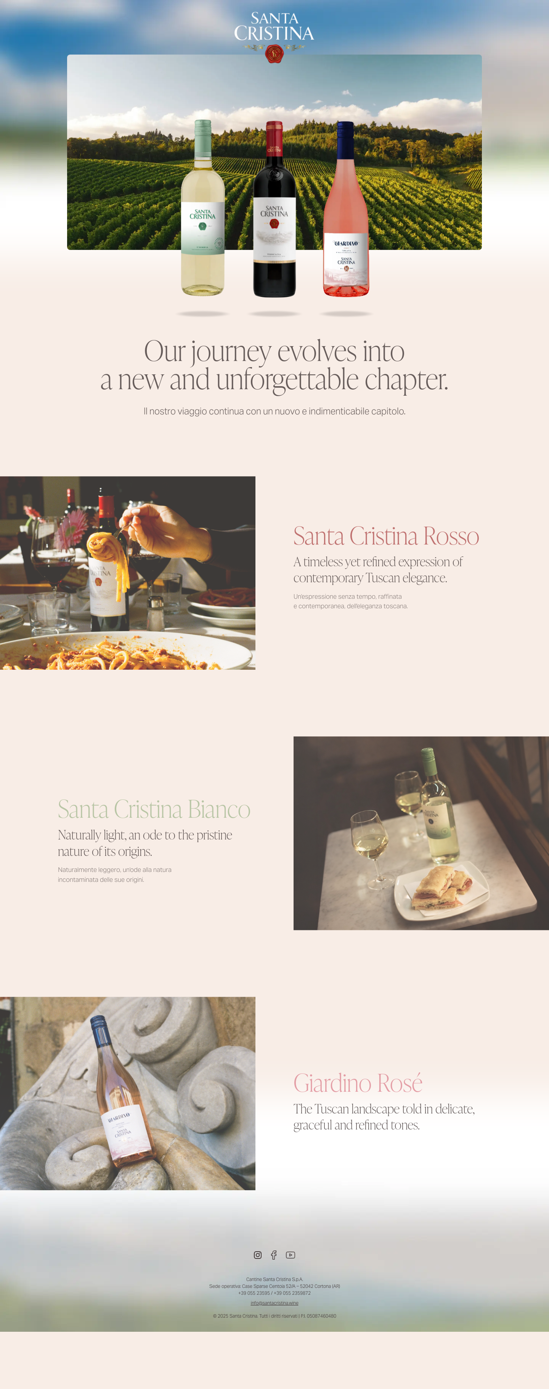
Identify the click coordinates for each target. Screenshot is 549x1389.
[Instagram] (258, 1255)
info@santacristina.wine (275, 1303)
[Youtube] (290, 1255)
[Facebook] (273, 1255)
